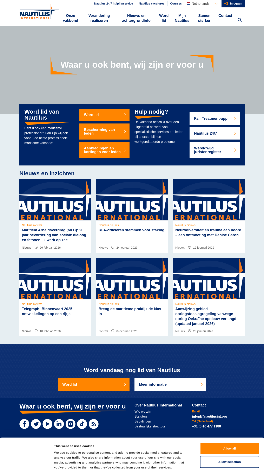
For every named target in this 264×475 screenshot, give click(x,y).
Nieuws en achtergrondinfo (136, 18)
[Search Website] (240, 20)
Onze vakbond (70, 18)
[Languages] (202, 3)
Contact (225, 16)
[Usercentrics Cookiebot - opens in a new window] (27, 467)
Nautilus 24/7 (215, 133)
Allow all (229, 431)
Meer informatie (171, 384)
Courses (176, 3)
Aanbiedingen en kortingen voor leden (105, 150)
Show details (216, 467)
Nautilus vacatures (152, 3)
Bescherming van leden (105, 131)
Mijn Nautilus (182, 18)
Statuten (140, 416)
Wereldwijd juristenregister (215, 150)
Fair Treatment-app (215, 118)
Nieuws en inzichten (47, 173)
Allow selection (229, 445)
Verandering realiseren (99, 18)
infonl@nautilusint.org (209, 416)
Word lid (164, 18)
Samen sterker (204, 18)
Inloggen (236, 3)
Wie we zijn (142, 411)
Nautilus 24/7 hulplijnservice (113, 3)
